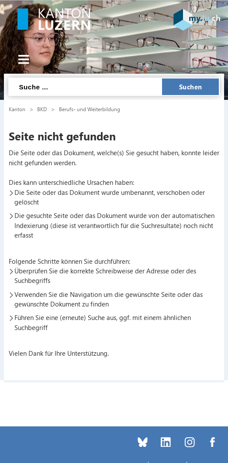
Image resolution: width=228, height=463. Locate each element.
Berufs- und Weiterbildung (89, 109)
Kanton (17, 109)
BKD (42, 109)
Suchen (190, 86)
